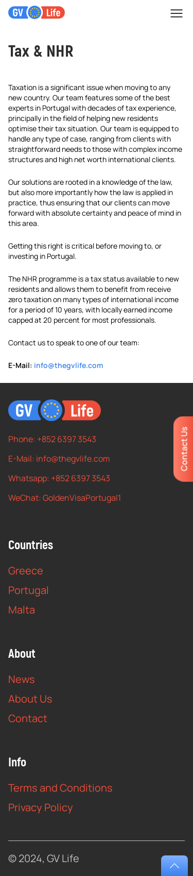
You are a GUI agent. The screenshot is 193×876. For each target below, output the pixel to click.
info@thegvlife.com (68, 365)
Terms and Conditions (60, 788)
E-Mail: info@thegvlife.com (59, 458)
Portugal (28, 590)
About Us (30, 699)
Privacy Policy (40, 807)
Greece (25, 570)
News (21, 679)
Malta (21, 610)
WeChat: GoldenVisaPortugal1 (64, 497)
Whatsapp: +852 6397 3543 (59, 478)
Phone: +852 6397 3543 (52, 439)
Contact (27, 718)
